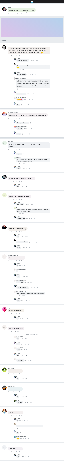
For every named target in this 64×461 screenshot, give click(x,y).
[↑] (21, 13)
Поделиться (26, 13)
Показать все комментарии (32, 334)
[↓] (24, 13)
